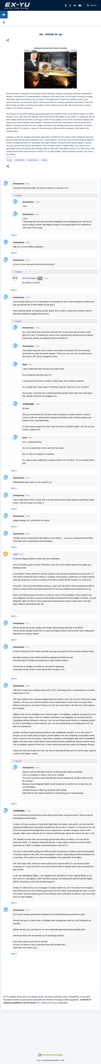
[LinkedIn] (75, 5)
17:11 (28, 623)
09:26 (21, 554)
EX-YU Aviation (29, 278)
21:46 (28, 516)
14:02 (28, 478)
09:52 (28, 184)
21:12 (37, 768)
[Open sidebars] (4, 22)
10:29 (37, 202)
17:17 (28, 647)
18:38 (28, 686)
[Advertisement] (50, 1032)
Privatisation (33, 160)
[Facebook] (65, 5)
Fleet (9, 160)
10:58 (37, 328)
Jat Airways (19, 160)
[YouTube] (80, 5)
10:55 (28, 297)
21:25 (28, 910)
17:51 (37, 346)
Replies (18, 195)
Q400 (15, 554)
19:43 (28, 811)
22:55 (28, 534)
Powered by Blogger (50, 1054)
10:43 (28, 260)
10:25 (28, 242)
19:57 (38, 404)
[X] (70, 5)
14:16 (28, 496)
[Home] (4, 14)
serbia (44, 160)
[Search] (88, 5)
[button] (7, 40)
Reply (14, 235)
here (38, 1003)
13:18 (46, 278)
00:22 (30, 438)
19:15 (30, 365)
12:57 (37, 214)
